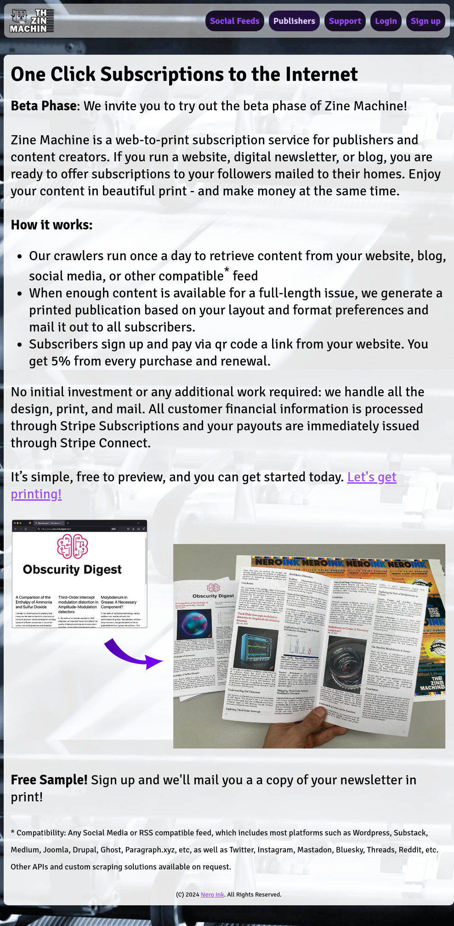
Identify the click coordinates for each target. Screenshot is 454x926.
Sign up (426, 21)
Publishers (294, 21)
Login (386, 21)
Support (345, 21)
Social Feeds (234, 21)
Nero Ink (212, 894)
